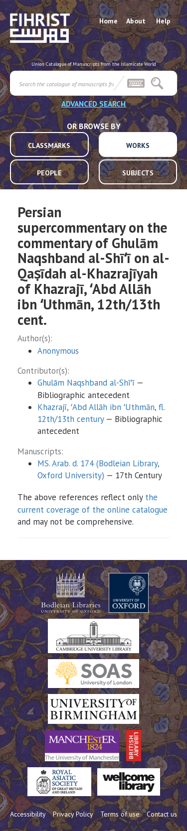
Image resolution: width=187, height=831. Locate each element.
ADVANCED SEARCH (93, 104)
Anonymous (58, 350)
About (136, 20)
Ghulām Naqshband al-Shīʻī (86, 382)
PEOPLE (49, 172)
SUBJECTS (138, 172)
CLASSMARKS (49, 145)
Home (108, 20)
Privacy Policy (73, 814)
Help (163, 20)
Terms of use (120, 814)
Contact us (162, 814)
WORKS (138, 145)
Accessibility (28, 814)
